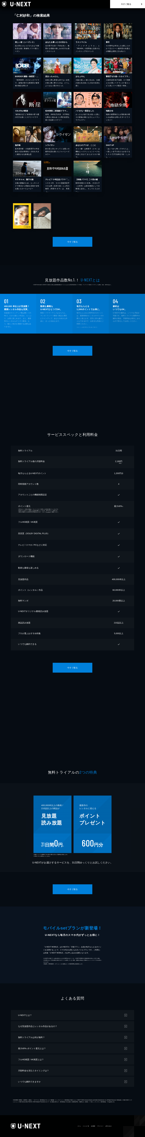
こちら (48, 512)
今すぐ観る (126, 4)
